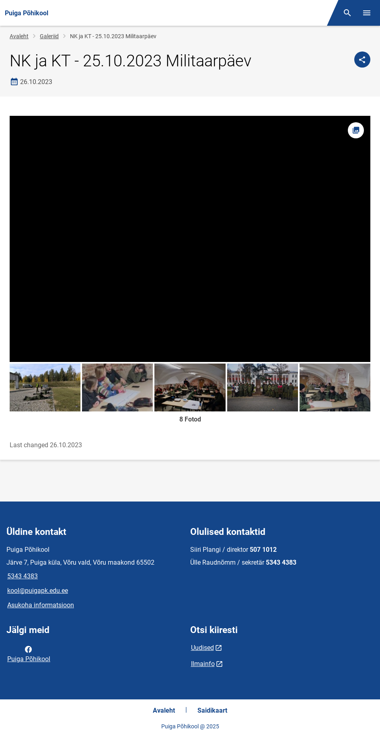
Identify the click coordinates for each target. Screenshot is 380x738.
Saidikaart (212, 710)
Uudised (202, 648)
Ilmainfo (203, 664)
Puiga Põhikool (28, 653)
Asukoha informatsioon (40, 605)
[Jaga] (362, 59)
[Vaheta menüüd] (367, 13)
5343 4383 (22, 576)
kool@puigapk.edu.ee (37, 590)
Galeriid (49, 36)
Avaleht (19, 36)
